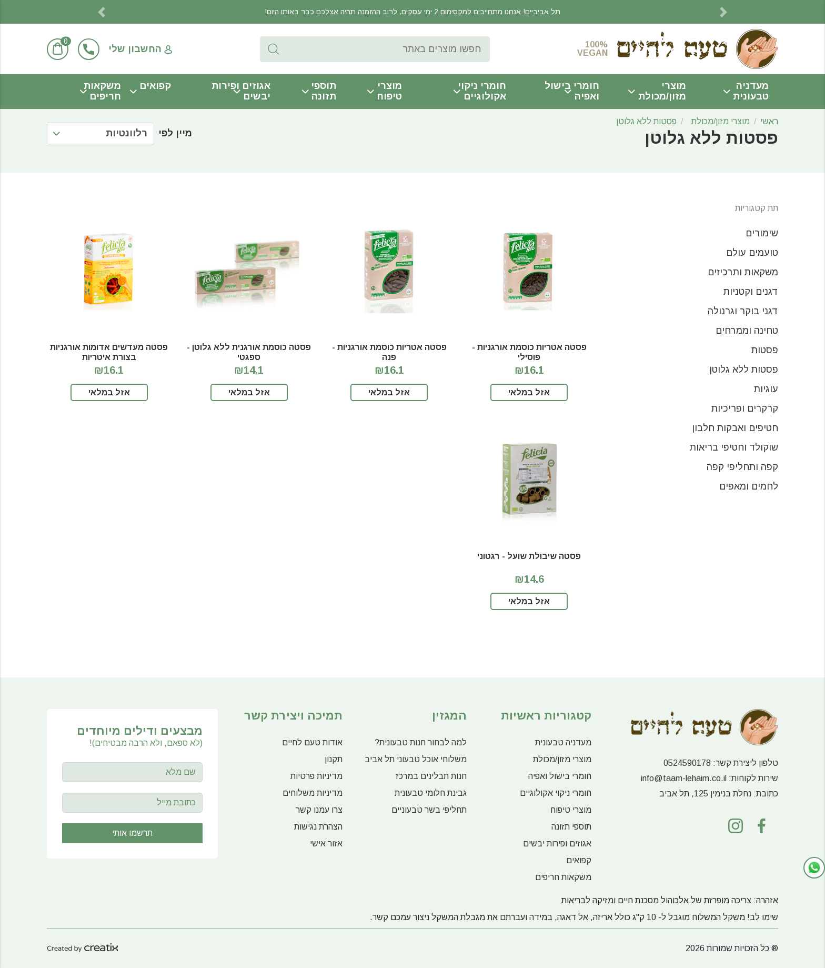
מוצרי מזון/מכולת (662, 91)
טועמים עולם (752, 252)
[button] (102, 12)
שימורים (762, 233)
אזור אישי (326, 843)
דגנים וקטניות (750, 291)
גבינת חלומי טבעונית (431, 793)
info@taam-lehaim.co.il (684, 778)
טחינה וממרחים (747, 330)
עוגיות (766, 389)
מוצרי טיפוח (389, 91)
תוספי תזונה (323, 91)
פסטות (764, 350)
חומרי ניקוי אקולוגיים (482, 91)
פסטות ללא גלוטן (646, 121)
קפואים (155, 86)
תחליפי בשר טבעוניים (429, 809)
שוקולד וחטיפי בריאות (734, 447)
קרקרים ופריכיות (744, 408)
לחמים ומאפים (748, 486)
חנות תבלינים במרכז (431, 776)
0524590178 (687, 763)
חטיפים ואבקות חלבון (735, 428)
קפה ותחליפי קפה (742, 467)
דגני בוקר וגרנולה (743, 311)
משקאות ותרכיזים (743, 272)
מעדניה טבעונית (751, 91)
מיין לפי (175, 133)
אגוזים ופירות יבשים (241, 91)
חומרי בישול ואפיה (572, 91)
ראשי (769, 121)
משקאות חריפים (102, 91)
